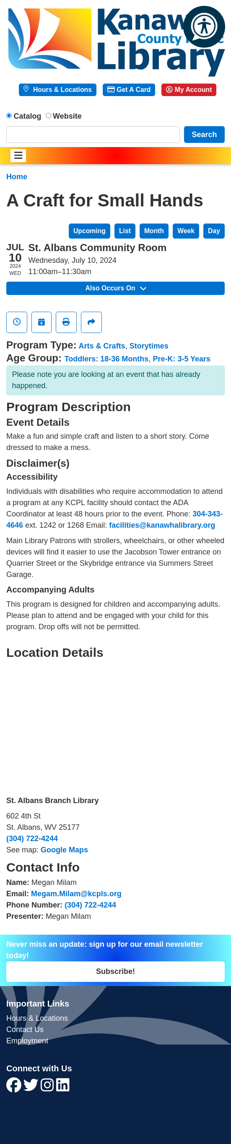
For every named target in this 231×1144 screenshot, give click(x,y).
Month (154, 230)
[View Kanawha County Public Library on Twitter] (32, 1088)
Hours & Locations (61, 89)
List (125, 230)
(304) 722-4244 (32, 838)
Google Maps (64, 850)
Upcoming (89, 230)
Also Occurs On (115, 288)
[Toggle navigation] (18, 155)
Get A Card (129, 89)
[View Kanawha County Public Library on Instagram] (48, 1088)
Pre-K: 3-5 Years (181, 359)
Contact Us (25, 1029)
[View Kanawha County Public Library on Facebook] (14, 1088)
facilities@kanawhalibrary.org (162, 525)
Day (214, 230)
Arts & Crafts (102, 346)
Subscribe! (115, 971)
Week (186, 230)
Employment (27, 1041)
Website (67, 116)
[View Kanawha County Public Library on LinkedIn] (63, 1088)
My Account (189, 89)
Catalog (28, 116)
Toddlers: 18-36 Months (107, 359)
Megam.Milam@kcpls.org (76, 894)
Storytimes (149, 346)
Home (16, 177)
